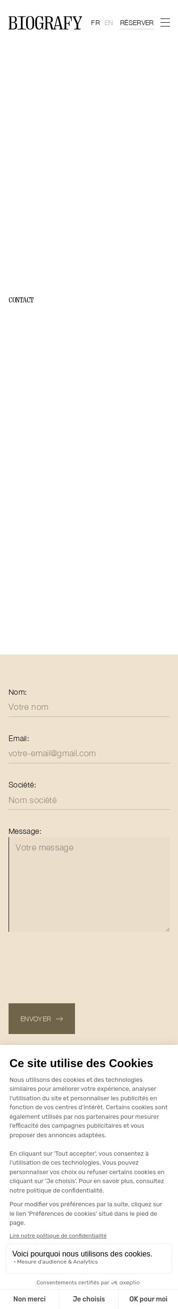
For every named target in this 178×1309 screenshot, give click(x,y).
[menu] (164, 22)
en (108, 22)
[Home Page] (45, 22)
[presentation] (81, 965)
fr (95, 22)
